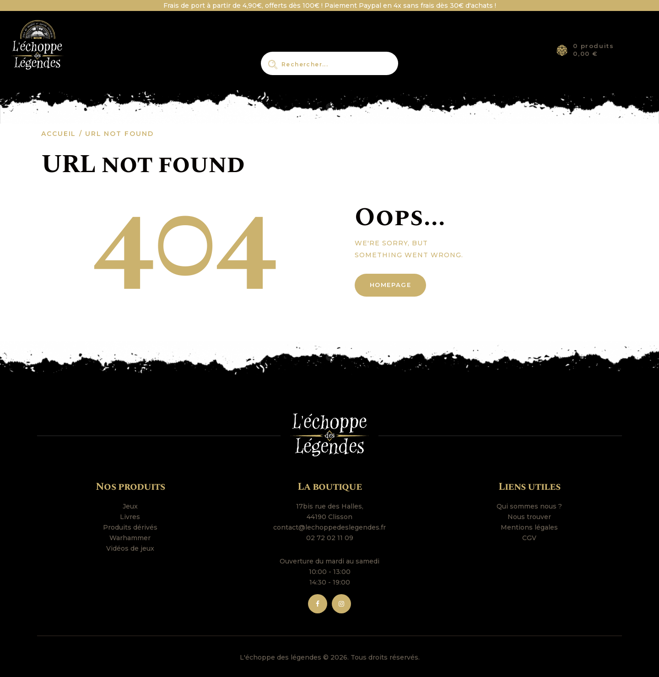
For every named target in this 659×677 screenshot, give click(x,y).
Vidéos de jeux (130, 548)
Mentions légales (529, 527)
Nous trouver (529, 517)
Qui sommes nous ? (529, 506)
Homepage (390, 284)
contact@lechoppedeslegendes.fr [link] (329, 527)
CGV (529, 538)
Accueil (58, 134)
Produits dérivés (130, 527)
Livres (130, 517)
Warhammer (130, 538)
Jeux (130, 506)
